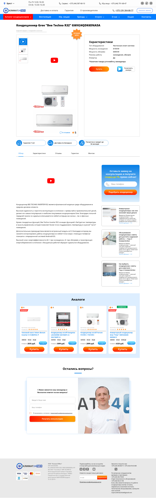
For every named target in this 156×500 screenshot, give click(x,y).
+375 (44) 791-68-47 (118, 3)
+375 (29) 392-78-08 (117, 477)
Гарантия (69, 10)
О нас (114, 16)
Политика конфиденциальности (90, 482)
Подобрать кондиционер (121, 192)
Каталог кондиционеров (17, 16)
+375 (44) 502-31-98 (117, 481)
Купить (99, 69)
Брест (10, 3)
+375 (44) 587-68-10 (77, 3)
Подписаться (102, 477)
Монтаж (91, 153)
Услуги (98, 16)
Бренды (81, 16)
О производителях (89, 10)
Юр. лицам (64, 16)
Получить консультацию (52, 419)
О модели (43, 343)
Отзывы (58, 153)
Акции (131, 16)
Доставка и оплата (49, 10)
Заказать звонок (145, 10)
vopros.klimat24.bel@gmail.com (121, 492)
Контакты (146, 16)
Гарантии (75, 153)
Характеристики (39, 153)
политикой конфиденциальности (61, 413)
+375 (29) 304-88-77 (124, 10)
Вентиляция (45, 16)
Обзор (20, 153)
